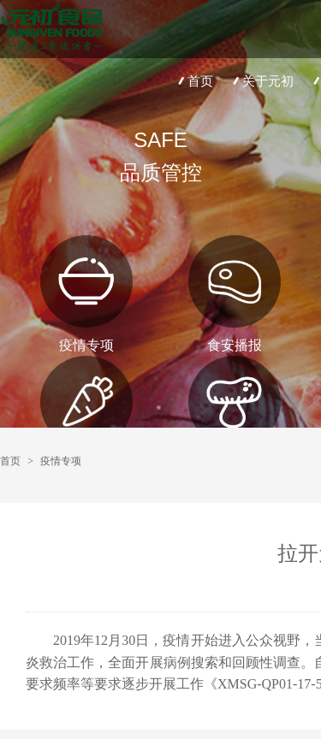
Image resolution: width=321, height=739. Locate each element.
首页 (194, 81)
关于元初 (261, 81)
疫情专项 (60, 461)
